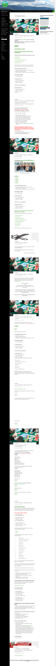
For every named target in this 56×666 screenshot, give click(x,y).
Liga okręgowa (31, 11)
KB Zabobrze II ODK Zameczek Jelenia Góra (21, 59)
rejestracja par (3, 47)
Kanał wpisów (2, 57)
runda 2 (23, 585)
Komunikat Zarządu (3, 44)
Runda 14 (16, 178)
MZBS (19, 11)
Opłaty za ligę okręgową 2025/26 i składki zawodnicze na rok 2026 (24, 102)
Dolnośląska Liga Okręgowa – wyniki (20, 388)
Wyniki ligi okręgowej (20, 506)
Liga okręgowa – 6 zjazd (24, 274)
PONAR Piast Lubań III (18, 222)
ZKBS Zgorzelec (17, 225)
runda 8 (16, 479)
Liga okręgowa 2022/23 (23, 385)
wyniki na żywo (3, 49)
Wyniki (35, 11)
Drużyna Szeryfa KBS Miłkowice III (19, 218)
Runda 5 (16, 532)
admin (22, 37)
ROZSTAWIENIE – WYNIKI (20, 48)
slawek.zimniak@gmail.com (27, 626)
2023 (41, 25)
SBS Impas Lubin (17, 58)
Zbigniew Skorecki (3, 30)
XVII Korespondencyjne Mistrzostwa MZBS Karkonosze (4, 21)
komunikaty (16, 34)
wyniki (2, 48)
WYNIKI (16, 176)
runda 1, (20, 585)
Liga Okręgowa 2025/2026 (24, 36)
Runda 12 (16, 180)
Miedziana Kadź (3, 19)
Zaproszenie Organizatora (18, 655)
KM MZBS (26, 11)
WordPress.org (3, 59)
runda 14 (16, 493)
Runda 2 (16, 329)
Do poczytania (3, 43)
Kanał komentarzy (3, 58)
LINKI (46, 11)
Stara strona (50, 11)
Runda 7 (16, 520)
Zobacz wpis (16, 92)
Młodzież (43, 11)
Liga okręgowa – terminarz (21, 446)
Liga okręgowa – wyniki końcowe (24, 155)
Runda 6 (16, 515)
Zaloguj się (2, 56)
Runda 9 (16, 181)
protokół (30, 623)
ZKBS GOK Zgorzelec (18, 62)
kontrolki (16, 624)
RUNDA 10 (17, 46)
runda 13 (16, 423)
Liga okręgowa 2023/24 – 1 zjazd (24, 317)
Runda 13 (16, 177)
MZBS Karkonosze (4, 11)
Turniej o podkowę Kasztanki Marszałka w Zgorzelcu (23, 650)
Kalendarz (39, 11)
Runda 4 (16, 531)
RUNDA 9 (16, 45)
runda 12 (16, 422)
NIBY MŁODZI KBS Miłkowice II (19, 61)
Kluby (22, 11)
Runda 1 (16, 328)
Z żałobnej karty (21, 243)
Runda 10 (16, 182)
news (1, 46)
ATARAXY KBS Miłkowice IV (19, 215)
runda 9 (16, 480)
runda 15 (16, 494)
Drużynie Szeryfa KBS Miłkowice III (24, 161)
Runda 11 (16, 179)
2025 (47, 25)
